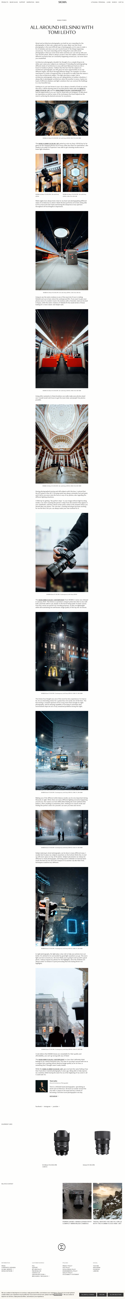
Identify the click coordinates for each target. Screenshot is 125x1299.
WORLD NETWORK (7, 1271)
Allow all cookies (87, 1294)
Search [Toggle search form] (114, 2)
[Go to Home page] (63, 2)
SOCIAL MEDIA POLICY (69, 1269)
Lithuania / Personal (98, 2)
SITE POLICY (66, 1267)
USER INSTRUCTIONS (38, 1274)
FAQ (33, 1266)
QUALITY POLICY (68, 1272)
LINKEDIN (95, 1271)
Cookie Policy (58, 1294)
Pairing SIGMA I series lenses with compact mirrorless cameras (77, 1222)
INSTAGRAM (96, 1267)
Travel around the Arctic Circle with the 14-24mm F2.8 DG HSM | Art (107, 1222)
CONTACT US (36, 1272)
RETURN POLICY (37, 1269)
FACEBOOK (96, 1269)
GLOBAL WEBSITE (7, 1269)
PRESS (3, 1266)
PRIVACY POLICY (67, 1266)
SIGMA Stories (61, 20)
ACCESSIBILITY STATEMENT (71, 1274)
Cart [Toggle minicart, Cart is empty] (120, 2)
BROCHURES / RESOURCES (40, 1276)
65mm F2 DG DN (89, 1165)
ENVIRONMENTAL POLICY (70, 1271)
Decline (102, 1294)
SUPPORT (35, 1267)
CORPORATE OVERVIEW (9, 1267)
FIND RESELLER (36, 1271)
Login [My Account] (108, 2)
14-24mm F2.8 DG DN (49, 1165)
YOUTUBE (96, 1266)
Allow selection (115, 1294)
